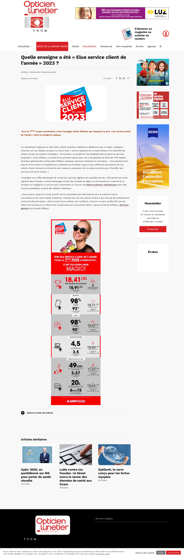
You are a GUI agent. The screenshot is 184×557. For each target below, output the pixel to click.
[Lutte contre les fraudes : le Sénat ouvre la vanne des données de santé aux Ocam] (76, 445)
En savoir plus (103, 554)
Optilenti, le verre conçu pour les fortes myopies (113, 473)
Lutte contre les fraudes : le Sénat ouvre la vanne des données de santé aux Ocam (76, 477)
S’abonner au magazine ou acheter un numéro (143, 33)
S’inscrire (152, 229)
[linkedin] (46, 31)
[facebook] (34, 31)
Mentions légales (104, 518)
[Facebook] (116, 78)
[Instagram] (31, 539)
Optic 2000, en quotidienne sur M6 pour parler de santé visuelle (36, 475)
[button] (161, 46)
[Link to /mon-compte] (166, 34)
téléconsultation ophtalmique (101, 185)
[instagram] (41, 31)
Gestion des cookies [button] (144, 553)
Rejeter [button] (161, 553)
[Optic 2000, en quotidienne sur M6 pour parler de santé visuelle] (37, 445)
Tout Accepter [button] (173, 553)
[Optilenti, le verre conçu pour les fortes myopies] (114, 445)
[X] (120, 78)
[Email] (128, 78)
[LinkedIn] (123, 78)
